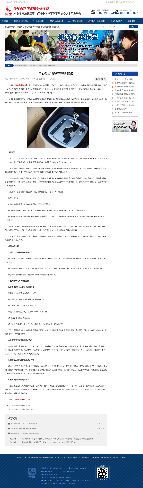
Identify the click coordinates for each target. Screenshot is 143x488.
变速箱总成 (55, 27)
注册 (107, 2)
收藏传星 (117, 2)
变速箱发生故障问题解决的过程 (126, 83)
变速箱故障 (77, 439)
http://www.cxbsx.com (22, 399)
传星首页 (20, 457)
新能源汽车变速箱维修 (91, 457)
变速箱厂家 (20, 27)
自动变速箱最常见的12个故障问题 (23, 428)
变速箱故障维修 (87, 439)
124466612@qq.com (51, 474)
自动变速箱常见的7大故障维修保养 (23, 423)
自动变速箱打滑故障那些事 (22, 409)
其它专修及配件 (106, 457)
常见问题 (33, 65)
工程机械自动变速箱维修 (75, 457)
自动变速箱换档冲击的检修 (46, 65)
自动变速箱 (28, 27)
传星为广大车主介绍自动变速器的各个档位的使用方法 (126, 105)
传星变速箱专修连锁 (52, 439)
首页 (16, 65)
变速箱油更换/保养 (31, 457)
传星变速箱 (40, 439)
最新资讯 (120, 74)
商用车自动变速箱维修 (57, 457)
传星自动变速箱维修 (27, 439)
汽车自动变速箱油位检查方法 (126, 94)
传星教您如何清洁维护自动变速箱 (126, 98)
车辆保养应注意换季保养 (124, 90)
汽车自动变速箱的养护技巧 (125, 87)
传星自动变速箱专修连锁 (19, 79)
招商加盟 (115, 457)
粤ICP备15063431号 (79, 468)
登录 (111, 2)
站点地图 (123, 457)
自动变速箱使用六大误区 (124, 113)
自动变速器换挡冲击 (19, 85)
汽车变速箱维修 (43, 457)
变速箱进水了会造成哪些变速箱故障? (24, 433)
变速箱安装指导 (121, 109)
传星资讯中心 (23, 65)
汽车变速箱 (36, 27)
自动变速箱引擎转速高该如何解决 (126, 79)
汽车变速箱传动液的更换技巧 (126, 101)
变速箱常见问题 (66, 439)
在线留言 (124, 2)
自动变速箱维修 (46, 27)
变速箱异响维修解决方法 (21, 406)
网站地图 (131, 2)
